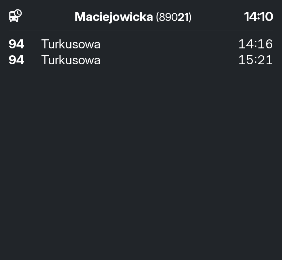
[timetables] (15, 15)
